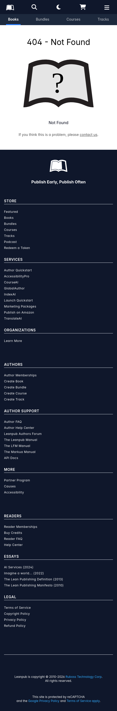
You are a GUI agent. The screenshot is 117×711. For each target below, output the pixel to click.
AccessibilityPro (16, 276)
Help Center (13, 545)
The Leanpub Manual (20, 440)
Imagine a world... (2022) (24, 573)
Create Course (15, 393)
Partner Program (17, 480)
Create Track (14, 399)
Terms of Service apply (83, 701)
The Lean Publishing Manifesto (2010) (34, 585)
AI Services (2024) (19, 567)
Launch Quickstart (18, 300)
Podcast (10, 242)
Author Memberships (20, 375)
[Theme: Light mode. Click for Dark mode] (58, 7)
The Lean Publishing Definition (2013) (33, 579)
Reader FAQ (13, 539)
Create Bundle (15, 387)
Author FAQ (13, 422)
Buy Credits (13, 533)
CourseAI (11, 282)
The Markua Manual (20, 452)
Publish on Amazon (19, 312)
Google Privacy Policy (44, 701)
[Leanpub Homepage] (10, 8)
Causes (10, 486)
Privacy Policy (15, 620)
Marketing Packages (20, 306)
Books (13, 19)
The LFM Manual (17, 446)
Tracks (103, 19)
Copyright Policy (17, 614)
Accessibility (14, 492)
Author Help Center (19, 428)
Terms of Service (17, 608)
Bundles (42, 19)
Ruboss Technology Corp (84, 677)
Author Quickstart (18, 270)
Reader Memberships (20, 527)
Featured (11, 212)
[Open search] (34, 7)
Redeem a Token (17, 248)
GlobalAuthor (14, 288)
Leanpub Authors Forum (23, 434)
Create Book (13, 381)
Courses (73, 19)
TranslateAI (13, 318)
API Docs (11, 458)
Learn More (13, 341)
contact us (88, 134)
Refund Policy (15, 626)
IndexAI (10, 294)
